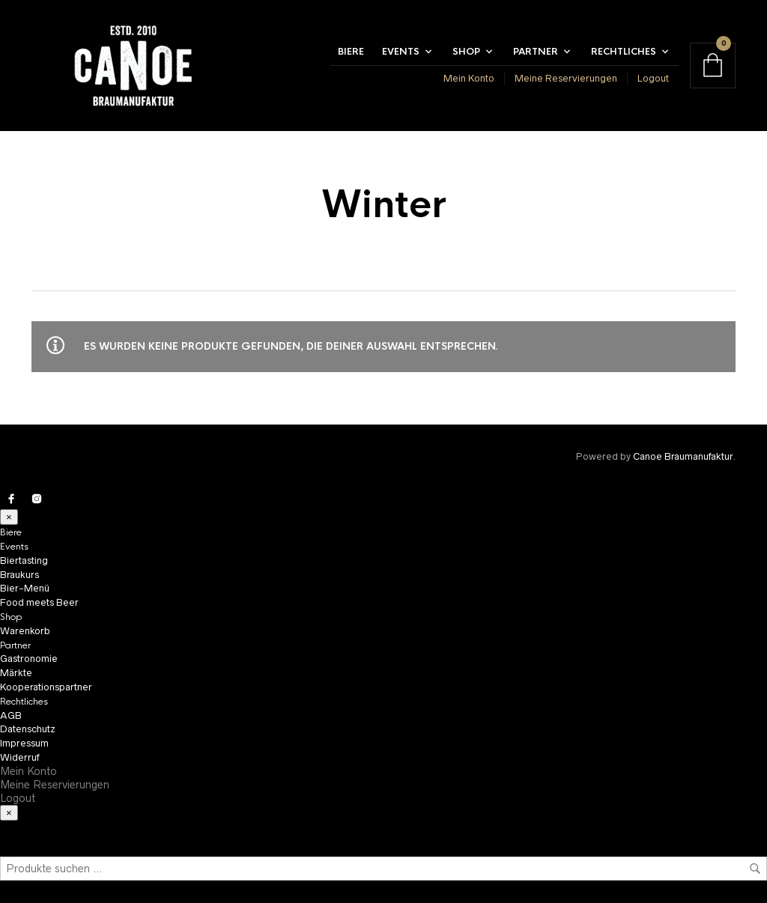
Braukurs (19, 574)
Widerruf (20, 757)
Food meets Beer (39, 602)
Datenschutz (27, 729)
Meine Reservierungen (566, 78)
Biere (351, 52)
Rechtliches (623, 52)
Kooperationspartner (46, 687)
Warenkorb (25, 630)
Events (400, 52)
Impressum (24, 743)
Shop (466, 52)
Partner (535, 52)
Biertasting (24, 560)
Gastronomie (29, 658)
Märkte (16, 672)
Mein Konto (468, 78)
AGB (11, 715)
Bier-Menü (24, 588)
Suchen (755, 869)
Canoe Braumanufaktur (683, 456)
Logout (653, 78)
